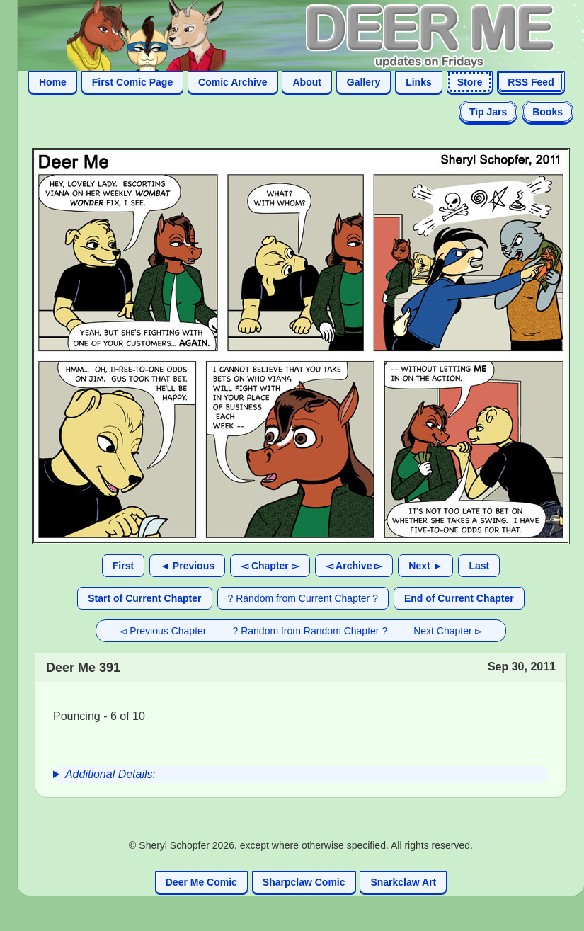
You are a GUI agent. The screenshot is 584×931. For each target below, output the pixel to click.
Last (479, 565)
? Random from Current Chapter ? (303, 598)
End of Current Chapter (459, 598)
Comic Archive (233, 82)
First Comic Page (132, 82)
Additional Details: (110, 774)
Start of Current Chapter (144, 598)
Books (547, 112)
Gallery (363, 82)
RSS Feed (531, 82)
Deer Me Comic (201, 882)
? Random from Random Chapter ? (310, 630)
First (123, 565)
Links (419, 82)
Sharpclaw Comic (304, 882)
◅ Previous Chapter (162, 630)
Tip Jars (488, 112)
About (306, 82)
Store (470, 82)
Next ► (425, 565)
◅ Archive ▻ (354, 565)
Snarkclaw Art (403, 882)
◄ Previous (187, 565)
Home (53, 82)
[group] (301, 774)
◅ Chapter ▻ (270, 565)
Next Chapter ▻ (447, 630)
